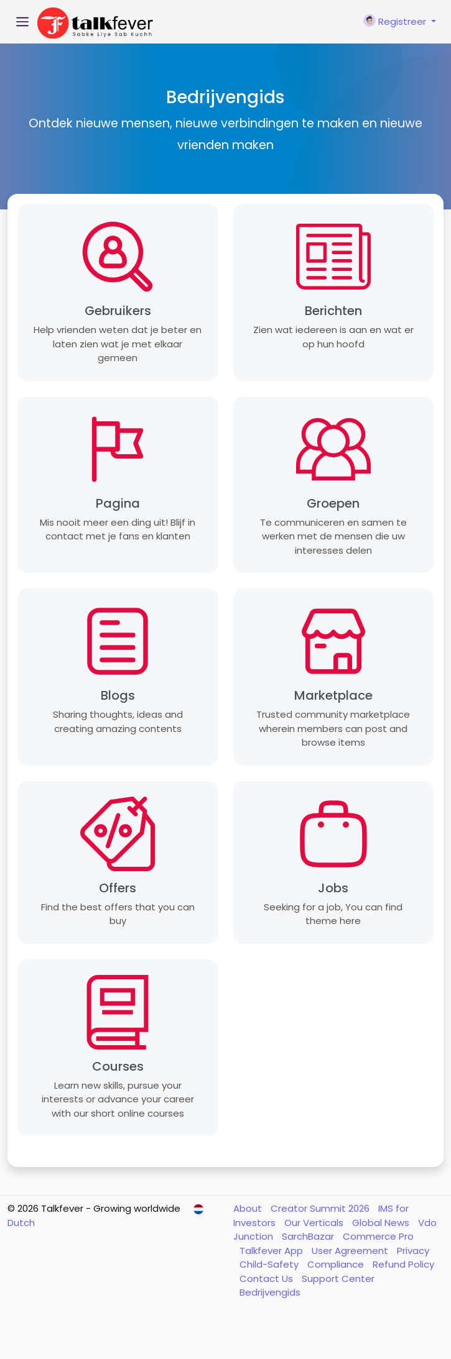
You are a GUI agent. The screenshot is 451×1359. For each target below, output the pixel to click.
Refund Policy (403, 1264)
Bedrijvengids (269, 1292)
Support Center (338, 1278)
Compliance (336, 1264)
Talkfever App (272, 1250)
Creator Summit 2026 (321, 1208)
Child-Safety (270, 1264)
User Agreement (351, 1250)
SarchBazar (309, 1236)
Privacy (413, 1250)
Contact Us (267, 1278)
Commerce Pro (378, 1236)
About (248, 1208)
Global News (382, 1222)
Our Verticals (315, 1222)
